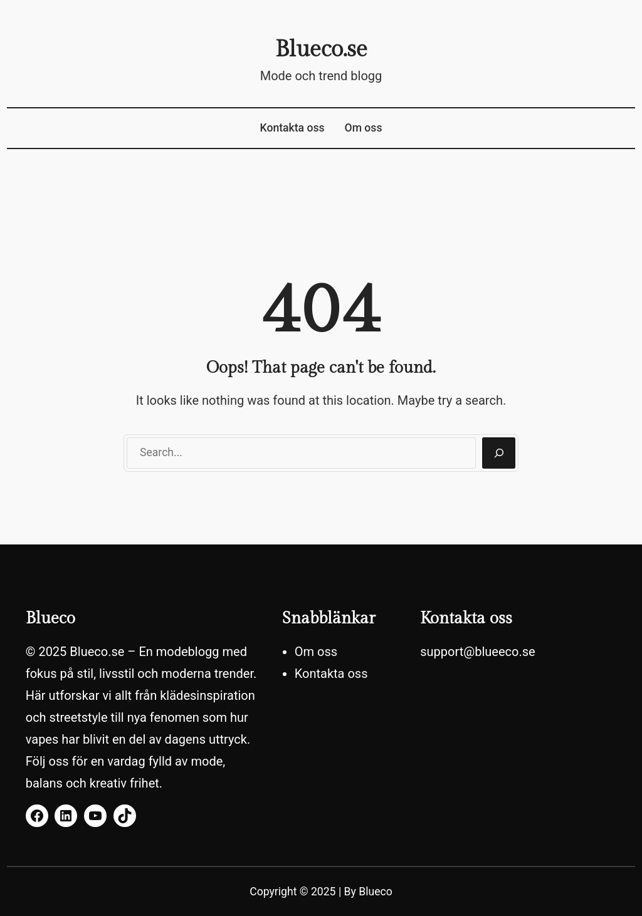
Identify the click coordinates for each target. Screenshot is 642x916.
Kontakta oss (292, 128)
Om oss (363, 128)
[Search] (498, 453)
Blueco (375, 891)
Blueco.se (321, 49)
